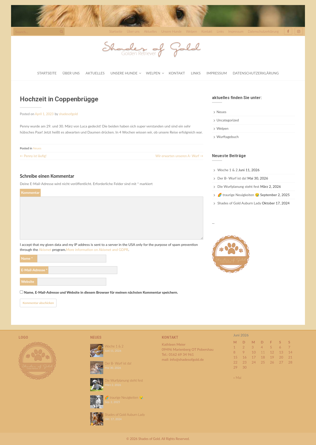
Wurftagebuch (228, 137)
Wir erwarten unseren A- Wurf (179, 156)
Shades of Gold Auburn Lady (239, 203)
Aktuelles (150, 31)
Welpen (191, 31)
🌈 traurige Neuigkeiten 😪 (238, 195)
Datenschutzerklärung (263, 31)
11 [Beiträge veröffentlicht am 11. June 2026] (263, 352)
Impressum (236, 31)
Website (27, 281)
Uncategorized (228, 120)
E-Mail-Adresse (34, 270)
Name (27, 258)
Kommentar (30, 192)
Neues (37, 148)
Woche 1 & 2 (228, 170)
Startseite (115, 31)
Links (220, 31)
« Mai (237, 377)
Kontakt (206, 31)
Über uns (133, 31)
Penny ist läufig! (33, 156)
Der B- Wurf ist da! (232, 178)
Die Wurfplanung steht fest (238, 186)
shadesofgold (68, 114)
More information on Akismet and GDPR (97, 249)
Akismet (45, 249)
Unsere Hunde (171, 31)
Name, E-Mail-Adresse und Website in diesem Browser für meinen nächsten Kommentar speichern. (101, 292)
